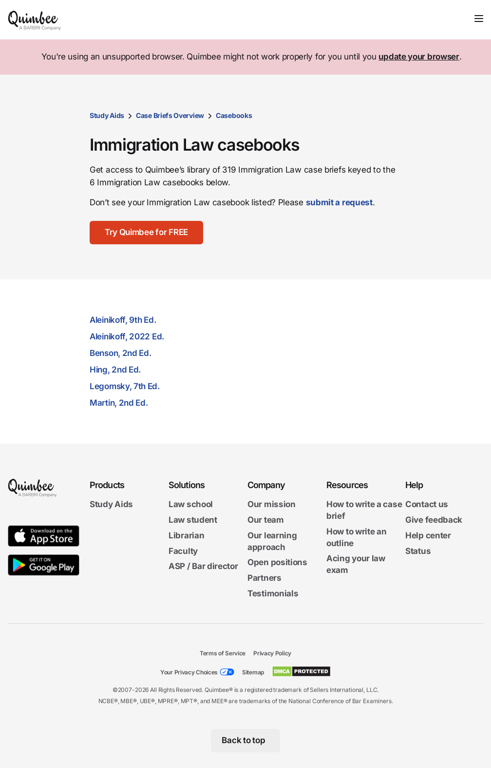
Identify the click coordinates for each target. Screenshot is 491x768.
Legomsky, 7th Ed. (125, 386)
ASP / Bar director (203, 566)
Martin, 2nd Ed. (119, 403)
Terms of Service (223, 653)
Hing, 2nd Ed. (115, 369)
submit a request (339, 202)
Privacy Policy (272, 653)
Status (418, 550)
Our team (265, 520)
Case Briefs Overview (170, 115)
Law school (191, 504)
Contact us (426, 504)
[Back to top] (246, 740)
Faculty (183, 550)
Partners (264, 578)
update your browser (418, 56)
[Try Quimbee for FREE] (147, 232)
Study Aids (107, 115)
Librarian (186, 535)
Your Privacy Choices (189, 672)
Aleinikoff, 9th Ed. (123, 320)
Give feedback (433, 520)
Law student (193, 520)
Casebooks (234, 115)
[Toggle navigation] (478, 18)
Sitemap (253, 672)
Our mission (271, 504)
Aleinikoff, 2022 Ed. (127, 336)
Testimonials (272, 593)
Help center (428, 535)
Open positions (277, 562)
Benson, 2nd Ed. (120, 353)
